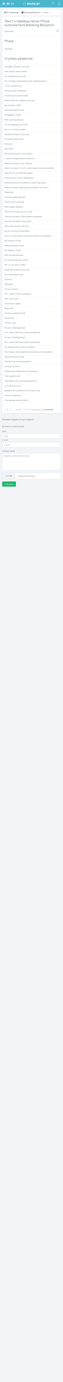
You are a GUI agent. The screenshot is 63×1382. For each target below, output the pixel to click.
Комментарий (8, 451)
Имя (4, 431)
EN (12, 3)
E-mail (5, 440)
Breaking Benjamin (31, 12)
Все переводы (11, 12)
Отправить (9, 484)
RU (8, 3)
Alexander (48, 409)
